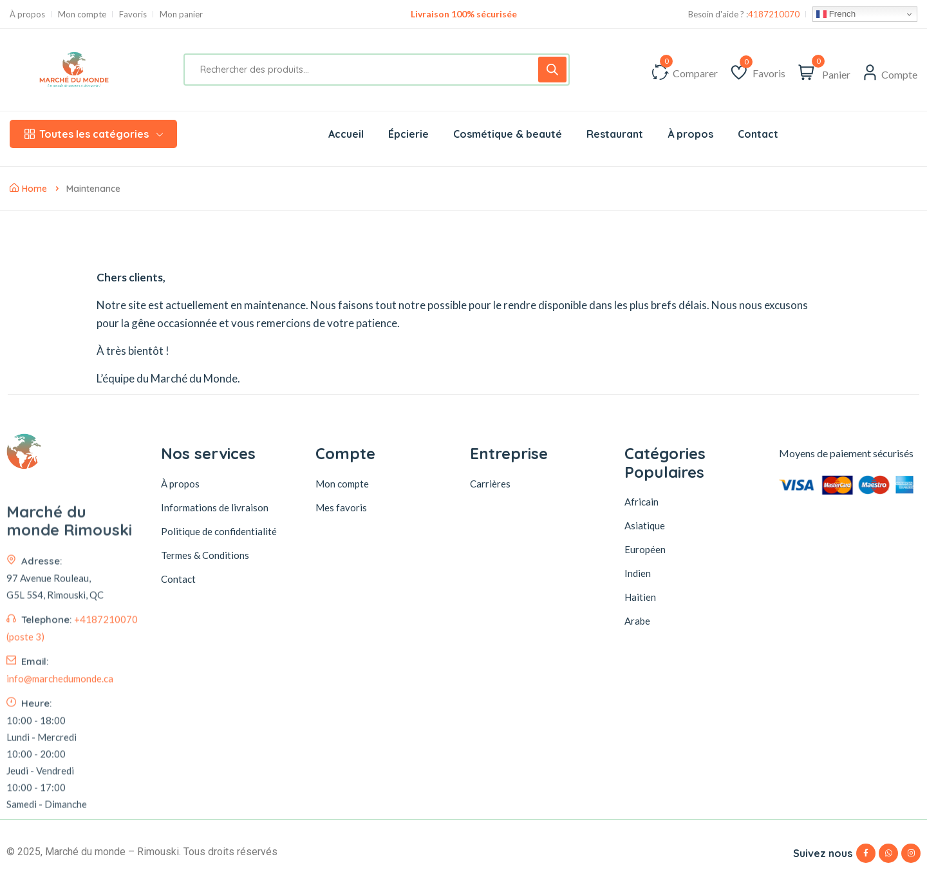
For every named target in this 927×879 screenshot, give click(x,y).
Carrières (490, 483)
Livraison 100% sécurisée (464, 13)
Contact (178, 579)
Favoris (133, 14)
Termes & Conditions (205, 555)
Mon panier (181, 14)
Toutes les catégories (93, 134)
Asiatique (644, 525)
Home (28, 188)
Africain (641, 501)
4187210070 (774, 14)
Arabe (637, 621)
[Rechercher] (552, 69)
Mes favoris (341, 507)
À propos (27, 14)
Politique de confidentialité (219, 531)
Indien (637, 573)
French (836, 14)
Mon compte (82, 14)
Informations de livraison (214, 507)
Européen (645, 549)
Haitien (640, 597)
